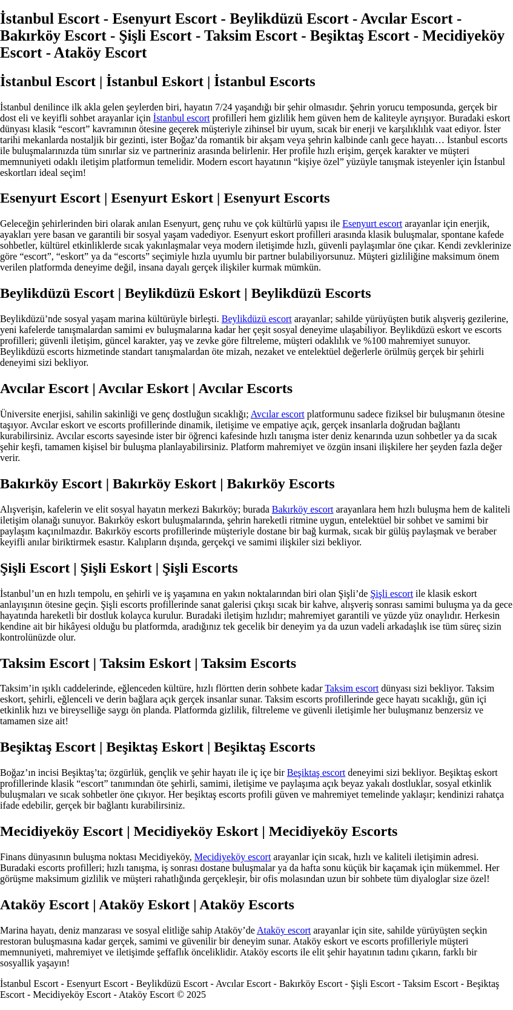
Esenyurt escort (372, 223)
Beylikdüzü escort (257, 319)
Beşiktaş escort (316, 772)
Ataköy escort (284, 930)
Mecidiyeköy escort (232, 857)
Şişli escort (391, 593)
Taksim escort (352, 688)
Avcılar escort (278, 414)
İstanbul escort (181, 118)
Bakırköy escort (303, 509)
